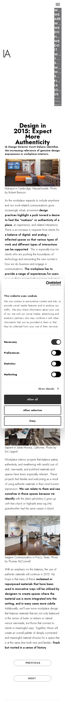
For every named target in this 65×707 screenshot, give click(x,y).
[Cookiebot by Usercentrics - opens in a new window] (46, 283)
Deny (32, 421)
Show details (46, 389)
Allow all (32, 399)
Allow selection (32, 410)
